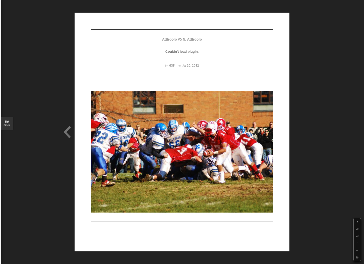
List (7, 123)
